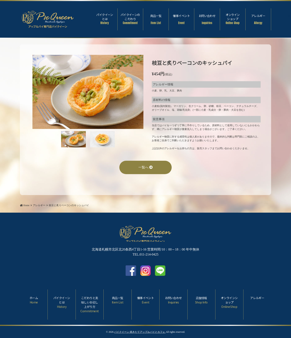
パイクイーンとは (104, 19)
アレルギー (258, 19)
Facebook (280, 17)
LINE (160, 270)
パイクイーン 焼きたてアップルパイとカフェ (140, 331)
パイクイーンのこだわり (130, 19)
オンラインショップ (232, 19)
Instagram (145, 270)
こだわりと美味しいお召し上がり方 (89, 304)
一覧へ (145, 167)
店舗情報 (201, 300)
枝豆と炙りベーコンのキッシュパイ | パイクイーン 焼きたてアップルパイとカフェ (48, 18)
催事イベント (181, 19)
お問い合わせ (207, 19)
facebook (131, 270)
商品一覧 (156, 19)
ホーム (33, 300)
